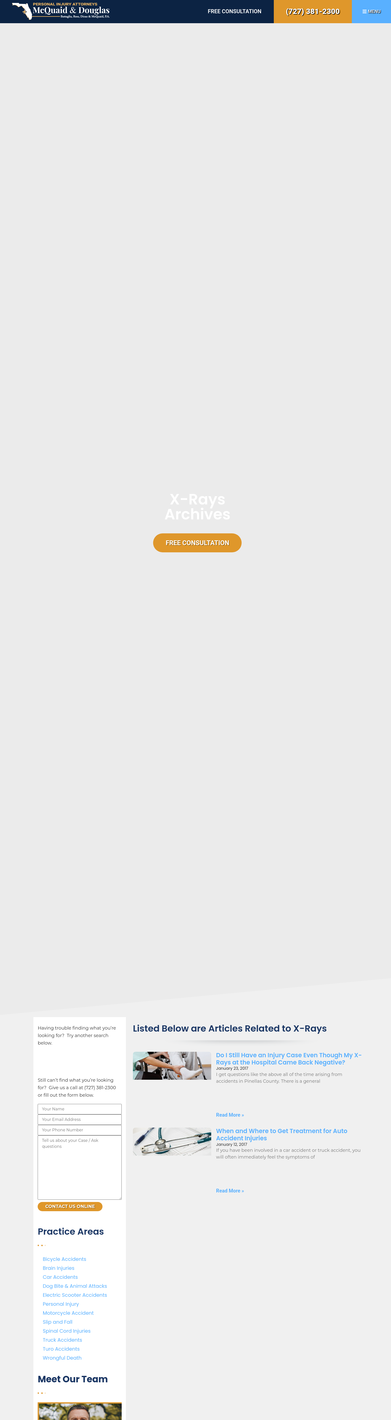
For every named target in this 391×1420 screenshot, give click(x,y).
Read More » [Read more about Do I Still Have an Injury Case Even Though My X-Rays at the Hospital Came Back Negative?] (230, 1115)
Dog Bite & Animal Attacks (75, 1286)
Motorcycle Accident (68, 1312)
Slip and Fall (57, 1321)
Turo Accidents (61, 1348)
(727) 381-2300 (313, 11)
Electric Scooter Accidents (75, 1295)
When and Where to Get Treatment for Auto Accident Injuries (281, 1134)
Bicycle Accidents (64, 1259)
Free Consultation (234, 11)
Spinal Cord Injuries (67, 1330)
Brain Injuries (58, 1268)
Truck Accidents (62, 1339)
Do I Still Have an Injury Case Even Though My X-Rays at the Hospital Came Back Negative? (289, 1058)
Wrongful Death (62, 1357)
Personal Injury (61, 1304)
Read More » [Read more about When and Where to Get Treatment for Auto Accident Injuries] (230, 1191)
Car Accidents (60, 1277)
